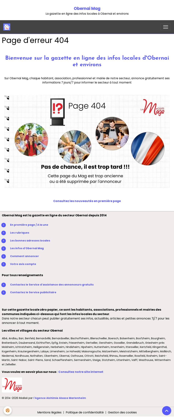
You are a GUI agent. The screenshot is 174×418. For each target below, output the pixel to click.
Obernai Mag (87, 8)
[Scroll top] (166, 410)
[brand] (7, 26)
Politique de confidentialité (85, 412)
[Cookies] (8, 410)
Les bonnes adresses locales (30, 240)
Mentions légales (49, 412)
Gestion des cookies (122, 412)
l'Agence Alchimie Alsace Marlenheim (59, 398)
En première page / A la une (29, 225)
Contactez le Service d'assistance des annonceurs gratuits (52, 284)
